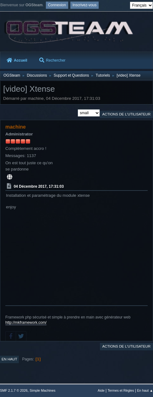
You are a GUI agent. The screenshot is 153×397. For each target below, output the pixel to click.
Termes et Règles (120, 390)
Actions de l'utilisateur (126, 114)
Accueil (17, 60)
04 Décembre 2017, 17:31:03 (39, 186)
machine (15, 127)
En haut (9, 359)
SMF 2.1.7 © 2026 (14, 390)
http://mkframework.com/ (25, 322)
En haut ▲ (145, 390)
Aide (101, 390)
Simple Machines (42, 390)
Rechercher (52, 60)
